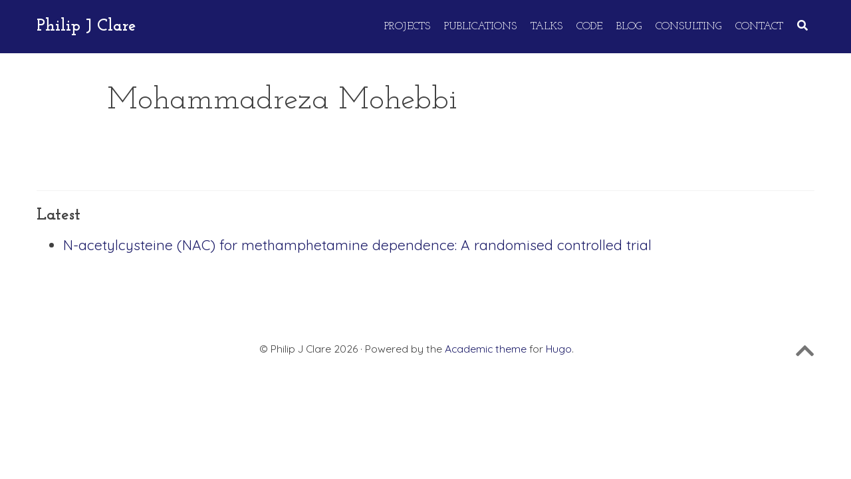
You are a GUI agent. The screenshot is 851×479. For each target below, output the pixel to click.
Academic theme (486, 348)
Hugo (559, 348)
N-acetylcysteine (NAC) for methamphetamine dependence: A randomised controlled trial (357, 244)
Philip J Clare (86, 26)
